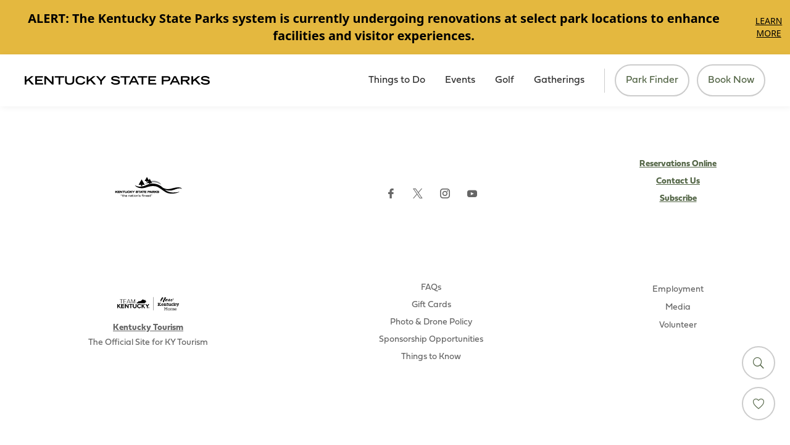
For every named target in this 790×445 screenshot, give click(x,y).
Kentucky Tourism (148, 328)
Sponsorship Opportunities (431, 339)
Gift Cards (431, 305)
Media (678, 307)
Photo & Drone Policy (431, 322)
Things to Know (431, 357)
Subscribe (678, 198)
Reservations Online (678, 164)
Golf (504, 80)
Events (460, 80)
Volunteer (678, 325)
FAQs (431, 287)
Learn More (768, 27)
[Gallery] (395, 27)
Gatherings (559, 80)
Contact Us (678, 181)
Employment (678, 289)
